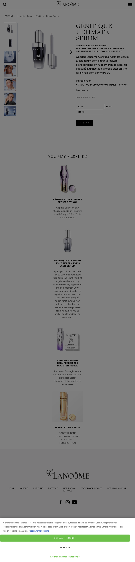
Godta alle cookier (65, 539)
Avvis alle (65, 548)
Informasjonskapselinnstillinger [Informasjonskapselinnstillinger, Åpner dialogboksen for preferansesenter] (65, 558)
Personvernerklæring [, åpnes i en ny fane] (39, 532)
